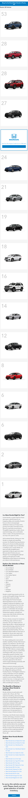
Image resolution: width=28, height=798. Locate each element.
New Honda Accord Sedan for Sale (15, 743)
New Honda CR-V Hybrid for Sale (15, 765)
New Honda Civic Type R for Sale (15, 761)
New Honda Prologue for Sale (14, 775)
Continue (14, 795)
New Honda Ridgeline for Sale (14, 777)
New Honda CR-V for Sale (13, 763)
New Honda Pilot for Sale (12, 773)
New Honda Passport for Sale (14, 771)
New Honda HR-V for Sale (13, 767)
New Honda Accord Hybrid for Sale (15, 741)
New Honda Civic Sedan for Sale (14, 753)
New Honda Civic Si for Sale (13, 759)
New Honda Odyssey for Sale (14, 769)
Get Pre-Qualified (14, 146)
